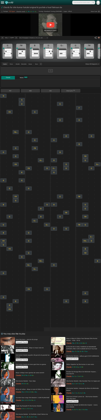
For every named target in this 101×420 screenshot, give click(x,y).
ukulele (18, 64)
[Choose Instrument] (40, 64)
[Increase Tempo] (16, 37)
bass (36, 64)
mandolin (24, 64)
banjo (30, 64)
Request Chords (21, 342)
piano (11, 64)
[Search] (93, 2)
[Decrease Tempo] (2, 37)
